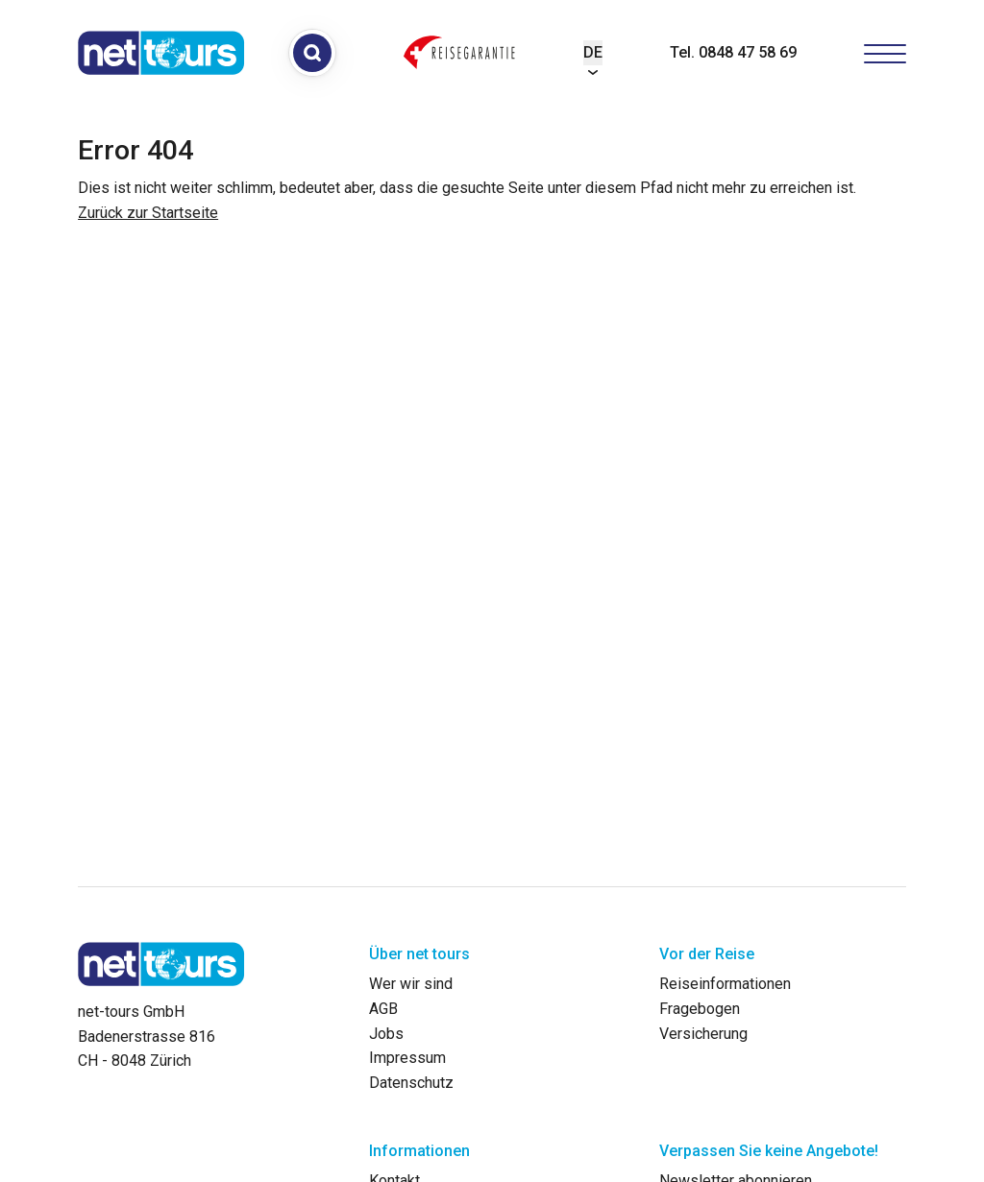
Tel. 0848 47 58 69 (733, 52)
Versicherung (703, 1034)
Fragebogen (699, 1009)
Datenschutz (411, 1082)
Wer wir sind (411, 984)
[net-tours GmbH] (161, 53)
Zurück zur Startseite (148, 213)
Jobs (386, 1034)
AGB (383, 1009)
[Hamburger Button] (885, 52)
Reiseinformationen (725, 984)
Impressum (407, 1058)
